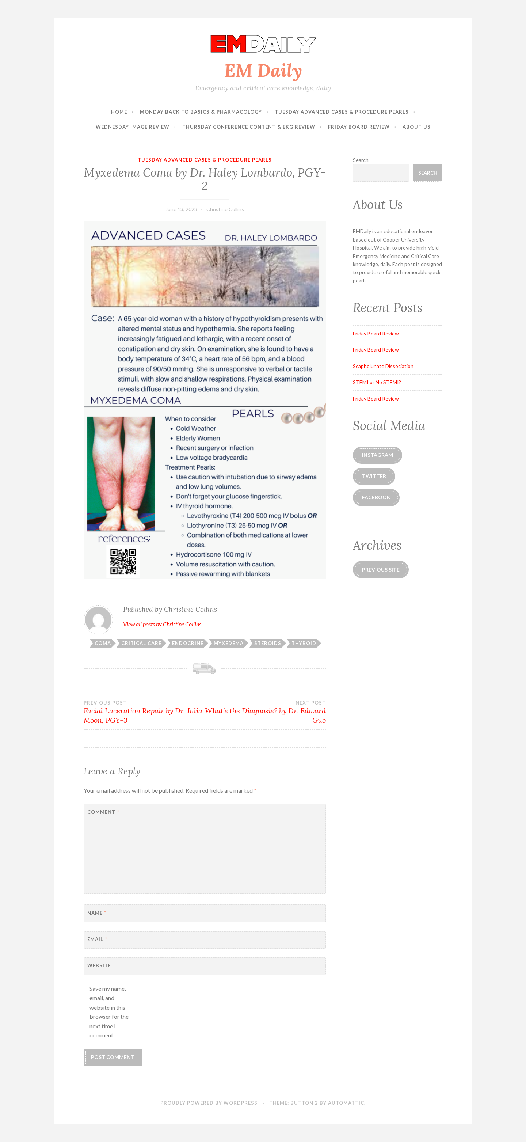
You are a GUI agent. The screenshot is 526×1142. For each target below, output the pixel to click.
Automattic (346, 1103)
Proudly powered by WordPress (209, 1103)
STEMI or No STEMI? (377, 382)
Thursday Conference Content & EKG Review (248, 127)
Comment (103, 812)
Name (96, 913)
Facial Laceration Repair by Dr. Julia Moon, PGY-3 (144, 712)
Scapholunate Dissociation (383, 366)
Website (99, 965)
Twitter (374, 476)
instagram (377, 455)
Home (119, 112)
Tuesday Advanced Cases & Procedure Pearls (342, 112)
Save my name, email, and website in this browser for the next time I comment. (109, 1012)
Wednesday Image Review (132, 127)
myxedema (229, 643)
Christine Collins (225, 209)
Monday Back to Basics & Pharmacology (201, 112)
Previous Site (381, 569)
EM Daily (263, 70)
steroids (267, 643)
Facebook (376, 497)
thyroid (303, 643)
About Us (417, 127)
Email (97, 939)
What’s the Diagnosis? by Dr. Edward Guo (265, 712)
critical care (141, 643)
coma (103, 643)
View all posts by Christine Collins (162, 624)
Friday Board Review (359, 127)
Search (361, 160)
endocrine (187, 643)
